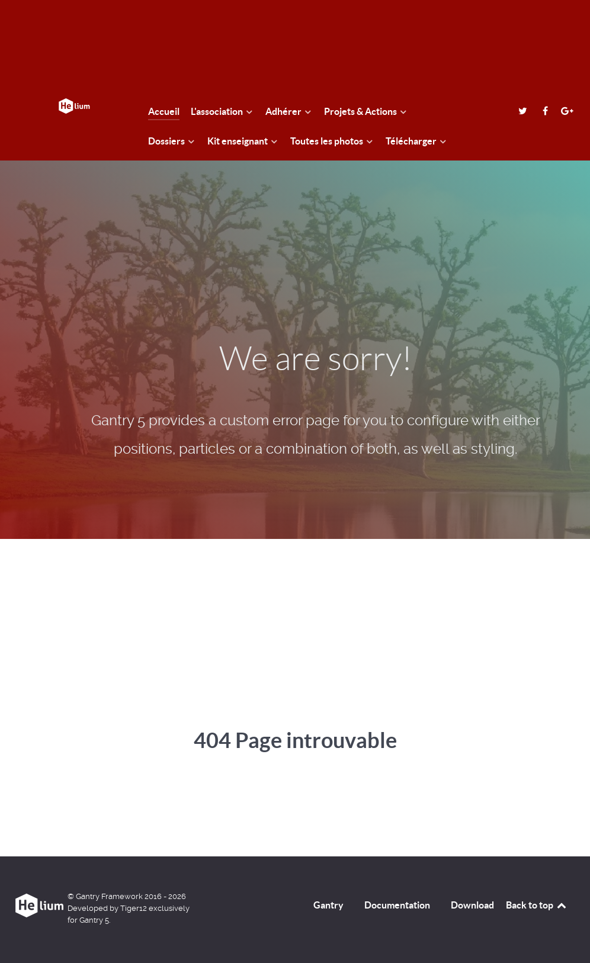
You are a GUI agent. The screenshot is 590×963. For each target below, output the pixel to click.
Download (472, 905)
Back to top (536, 905)
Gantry (328, 905)
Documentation (397, 905)
